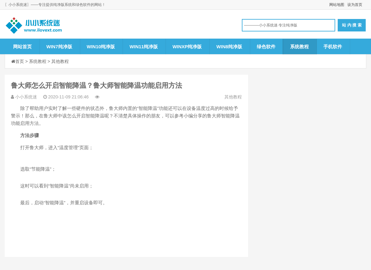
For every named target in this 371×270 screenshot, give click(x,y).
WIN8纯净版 (229, 46)
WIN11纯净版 (143, 46)
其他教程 (60, 61)
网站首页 (22, 46)
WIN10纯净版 (101, 46)
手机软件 (332, 46)
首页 (19, 61)
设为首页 (354, 4)
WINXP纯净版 (187, 46)
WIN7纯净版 (59, 46)
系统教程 (299, 46)
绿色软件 (266, 46)
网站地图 (336, 4)
